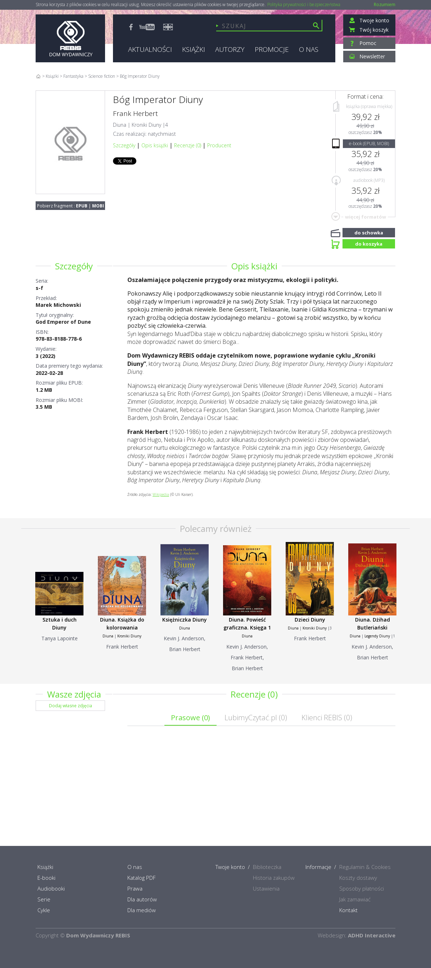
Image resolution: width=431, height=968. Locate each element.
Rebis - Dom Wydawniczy (70, 38)
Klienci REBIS (326, 717)
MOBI (98, 206)
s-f (39, 287)
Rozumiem (384, 4)
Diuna (119, 124)
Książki (52, 76)
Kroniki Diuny (146, 124)
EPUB (81, 206)
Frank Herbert (135, 113)
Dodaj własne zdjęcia (70, 706)
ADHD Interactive (371, 935)
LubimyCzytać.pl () (255, 717)
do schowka (368, 232)
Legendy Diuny (377, 635)
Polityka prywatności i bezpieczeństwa (303, 5)
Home (38, 76)
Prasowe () (190, 717)
